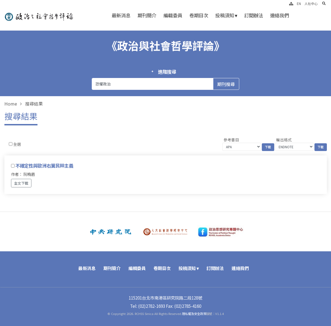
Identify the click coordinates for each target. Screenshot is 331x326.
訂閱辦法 (253, 15)
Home (10, 103)
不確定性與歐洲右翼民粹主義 (44, 165)
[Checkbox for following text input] (10, 144)
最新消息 (121, 15)
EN (299, 3)
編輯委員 (172, 15)
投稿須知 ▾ (226, 15)
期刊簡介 (147, 15)
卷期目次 (198, 15)
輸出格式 (284, 139)
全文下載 (21, 183)
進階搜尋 (167, 71)
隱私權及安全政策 (194, 313)
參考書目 (231, 139)
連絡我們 (279, 15)
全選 (17, 144)
